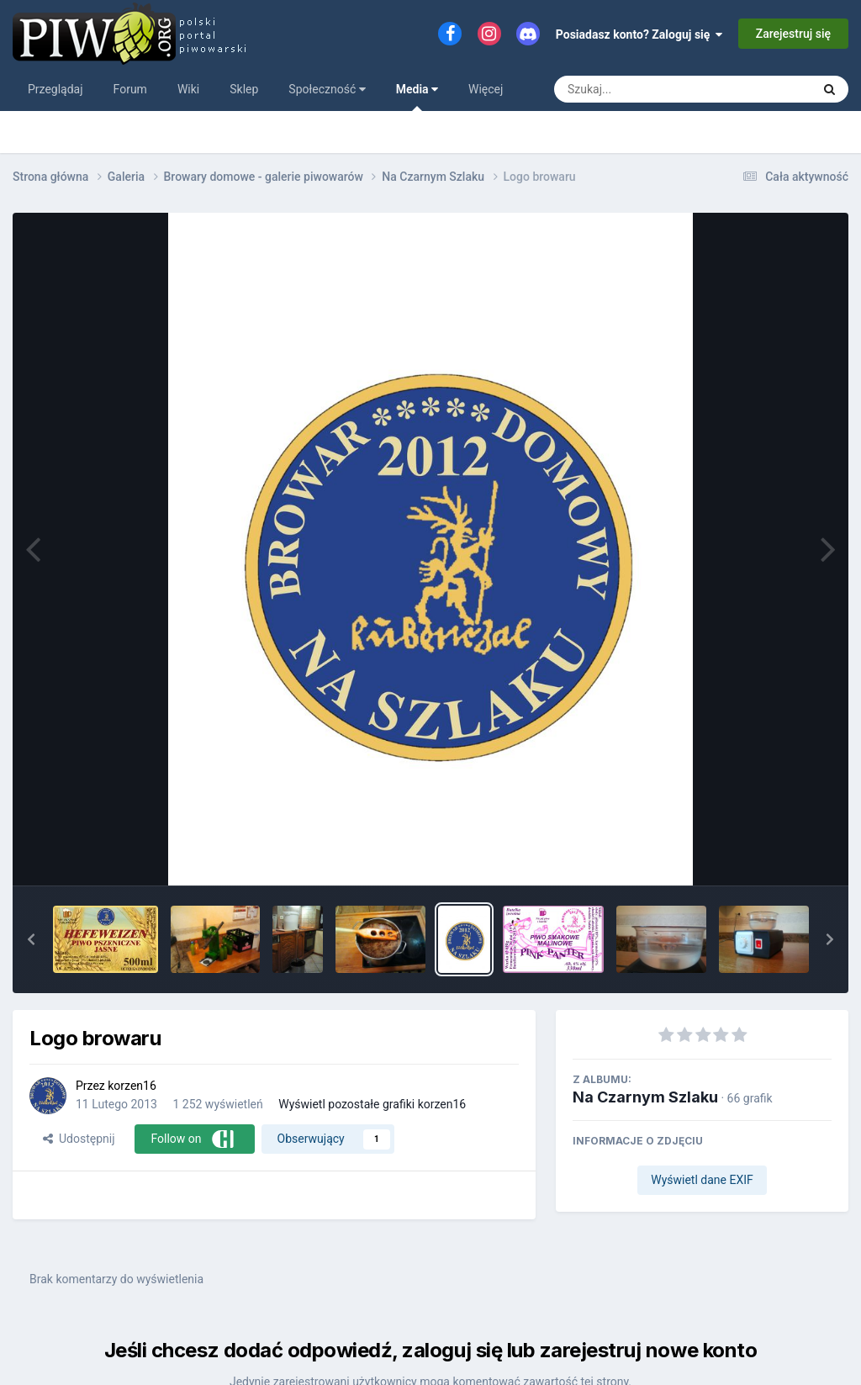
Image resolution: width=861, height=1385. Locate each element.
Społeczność (326, 89)
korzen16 (132, 1085)
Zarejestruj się (793, 33)
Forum (130, 89)
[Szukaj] (644, 89)
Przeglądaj (55, 89)
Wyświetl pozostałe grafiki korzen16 (372, 1104)
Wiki (188, 89)
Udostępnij (78, 1138)
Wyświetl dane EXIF (702, 1180)
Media (417, 96)
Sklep (244, 89)
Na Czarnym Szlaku (645, 1097)
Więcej (485, 89)
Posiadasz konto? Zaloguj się (639, 34)
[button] (31, 939)
